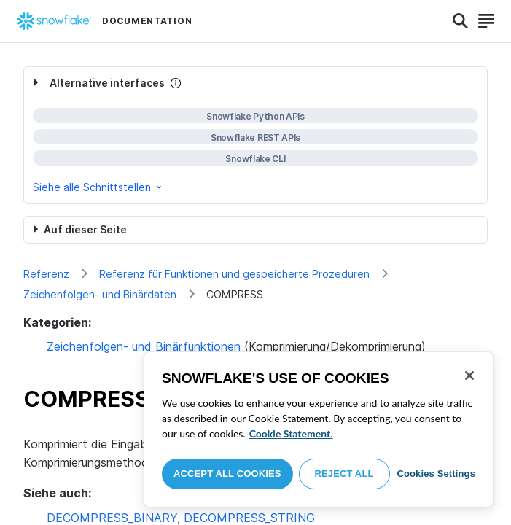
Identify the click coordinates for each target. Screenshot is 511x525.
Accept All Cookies (227, 473)
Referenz (46, 274)
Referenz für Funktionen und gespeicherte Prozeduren (234, 274)
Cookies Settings (436, 473)
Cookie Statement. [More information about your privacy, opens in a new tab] (291, 433)
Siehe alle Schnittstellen (98, 187)
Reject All (344, 473)
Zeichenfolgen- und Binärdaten (99, 294)
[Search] (460, 21)
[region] (319, 429)
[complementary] (255, 135)
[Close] (469, 375)
